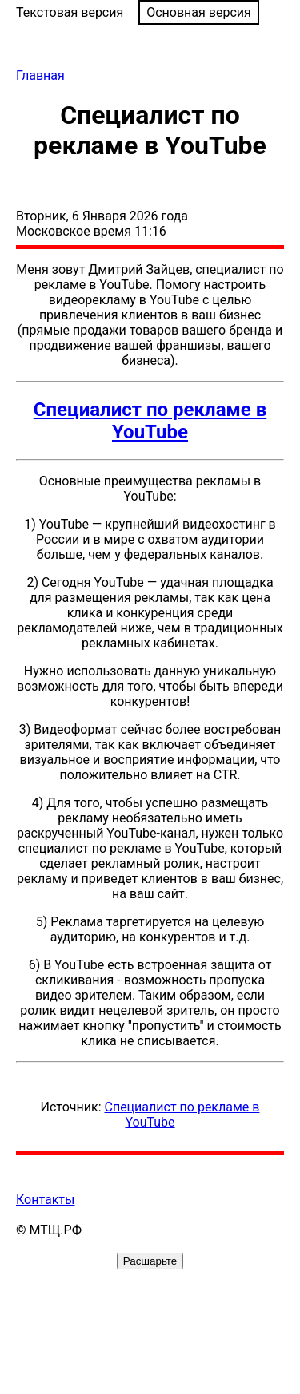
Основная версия (198, 12)
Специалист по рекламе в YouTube (150, 420)
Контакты (45, 1199)
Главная (40, 75)
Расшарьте (150, 1261)
